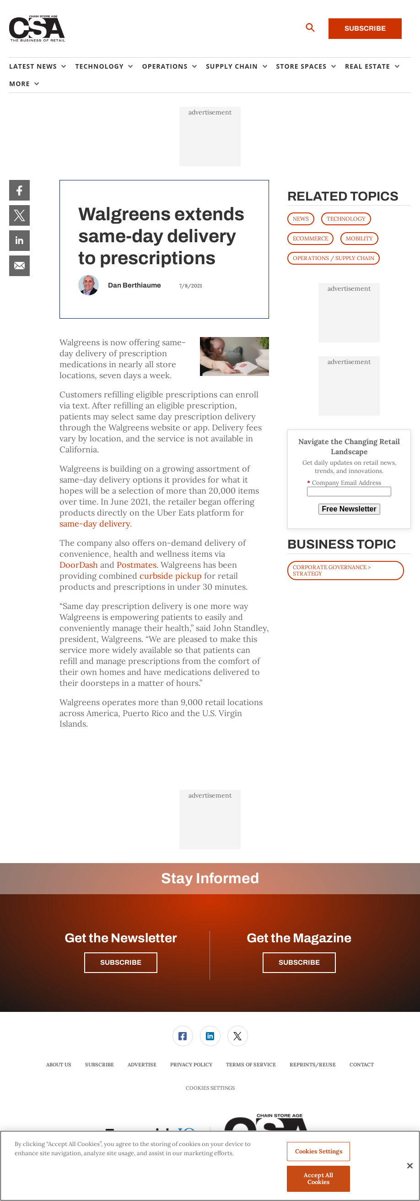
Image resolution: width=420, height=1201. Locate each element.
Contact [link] (362, 1064)
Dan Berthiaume (134, 285)
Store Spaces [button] (301, 66)
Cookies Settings (210, 1088)
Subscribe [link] (99, 1064)
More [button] (19, 83)
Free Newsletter (349, 509)
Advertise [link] (142, 1064)
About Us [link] (58, 1064)
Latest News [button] (33, 66)
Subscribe (365, 28)
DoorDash (78, 565)
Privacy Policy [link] (191, 1064)
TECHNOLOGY (346, 218)
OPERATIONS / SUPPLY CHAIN (333, 258)
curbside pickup (171, 576)
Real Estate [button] (367, 66)
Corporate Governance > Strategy (332, 570)
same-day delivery (94, 523)
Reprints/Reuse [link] (313, 1064)
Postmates (136, 565)
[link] (19, 190)
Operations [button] (165, 66)
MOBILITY (359, 238)
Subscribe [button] (120, 962)
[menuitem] (42, 66)
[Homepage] (37, 29)
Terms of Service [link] (251, 1064)
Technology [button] (99, 66)
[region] (210, 1165)
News (301, 218)
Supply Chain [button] (232, 66)
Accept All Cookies (318, 1178)
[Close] (410, 1166)
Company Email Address (344, 483)
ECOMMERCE (310, 238)
